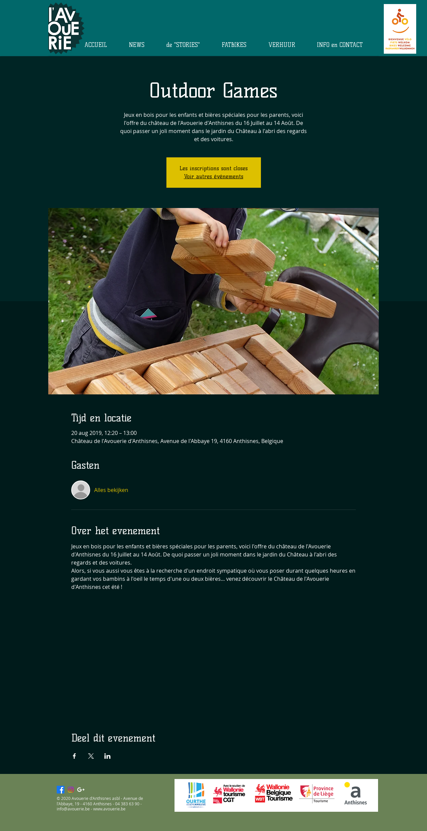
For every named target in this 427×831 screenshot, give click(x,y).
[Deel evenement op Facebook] (74, 756)
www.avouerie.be (109, 808)
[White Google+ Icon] (81, 790)
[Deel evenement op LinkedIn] (107, 756)
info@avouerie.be (73, 808)
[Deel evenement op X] (91, 756)
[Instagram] (71, 790)
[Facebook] (60, 790)
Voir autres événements (213, 176)
